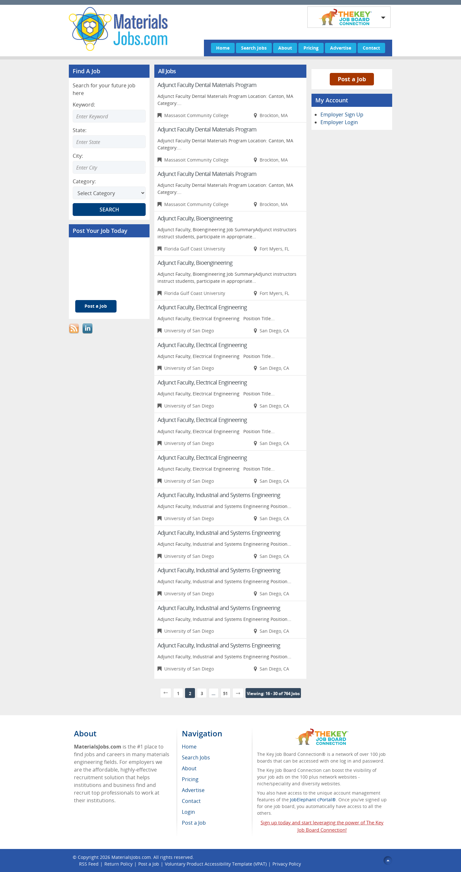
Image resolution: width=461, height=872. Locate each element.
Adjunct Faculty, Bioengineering (195, 218)
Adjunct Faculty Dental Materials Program (207, 85)
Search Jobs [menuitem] (196, 757)
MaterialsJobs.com (131, 857)
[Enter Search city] (109, 167)
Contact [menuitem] (191, 801)
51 (225, 693)
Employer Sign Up (341, 114)
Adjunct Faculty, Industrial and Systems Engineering (219, 495)
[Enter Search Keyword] (109, 116)
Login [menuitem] (188, 811)
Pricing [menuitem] (190, 779)
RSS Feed (89, 864)
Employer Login (339, 122)
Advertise (340, 48)
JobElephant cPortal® (313, 800)
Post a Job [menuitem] (194, 822)
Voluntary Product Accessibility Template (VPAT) (216, 864)
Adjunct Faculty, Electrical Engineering (202, 307)
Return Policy (118, 864)
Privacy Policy (287, 864)
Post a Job (96, 306)
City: (78, 155)
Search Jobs (254, 48)
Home (223, 48)
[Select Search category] (109, 192)
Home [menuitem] (189, 746)
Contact (371, 48)
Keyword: (84, 104)
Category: (84, 181)
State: (79, 130)
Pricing (311, 48)
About (285, 48)
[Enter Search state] (109, 141)
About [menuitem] (189, 768)
